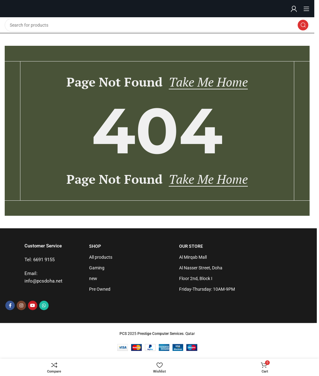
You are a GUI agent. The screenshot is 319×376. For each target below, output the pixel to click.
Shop (95, 246)
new (93, 279)
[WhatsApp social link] (44, 306)
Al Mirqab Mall (193, 257)
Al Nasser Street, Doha (200, 268)
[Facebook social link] (10, 306)
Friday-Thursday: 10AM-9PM (207, 289)
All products (100, 257)
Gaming (96, 268)
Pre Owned (99, 289)
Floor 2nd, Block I (195, 279)
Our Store (191, 246)
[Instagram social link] (21, 306)
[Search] (157, 25)
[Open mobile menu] (306, 9)
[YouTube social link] (32, 306)
